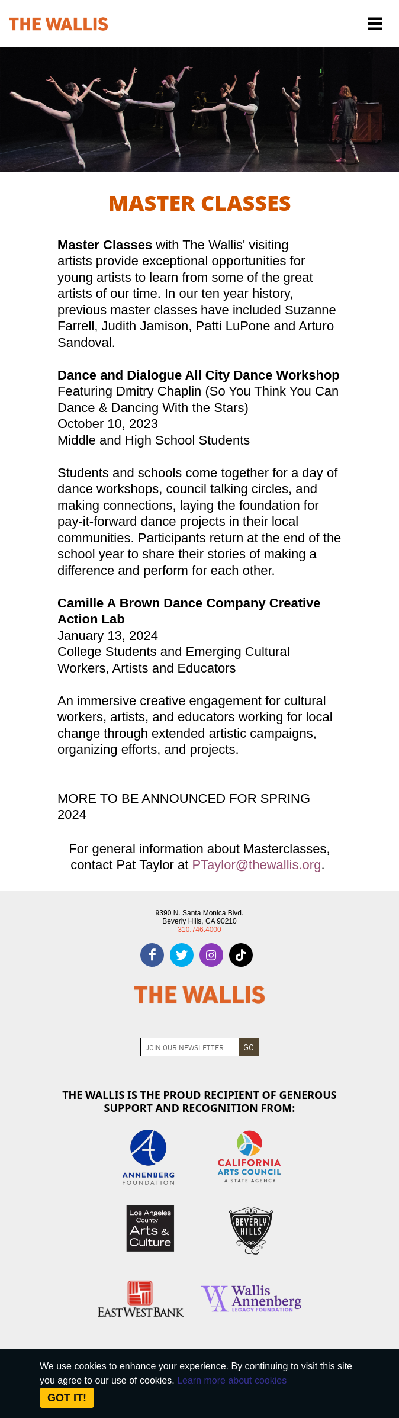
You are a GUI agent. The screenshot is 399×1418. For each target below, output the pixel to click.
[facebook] (152, 955)
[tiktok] (241, 955)
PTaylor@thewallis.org (256, 864)
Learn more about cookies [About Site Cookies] (232, 1380)
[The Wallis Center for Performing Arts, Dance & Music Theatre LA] (58, 24)
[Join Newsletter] (189, 1047)
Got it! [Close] (66, 1398)
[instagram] (211, 955)
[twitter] (182, 955)
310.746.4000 (199, 929)
